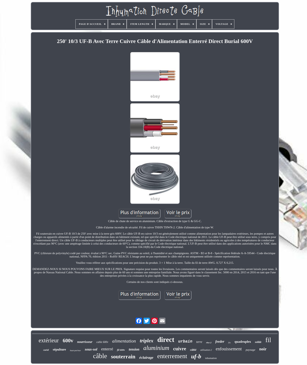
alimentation (124, 340)
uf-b (196, 356)
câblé (193, 349)
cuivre (179, 348)
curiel (46, 350)
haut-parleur (75, 350)
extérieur (49, 340)
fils (229, 343)
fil (268, 339)
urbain (185, 341)
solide (258, 342)
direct (165, 339)
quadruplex (243, 341)
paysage (250, 349)
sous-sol (91, 349)
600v (68, 340)
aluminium (156, 347)
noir (262, 349)
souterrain (123, 356)
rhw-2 (208, 342)
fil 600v (121, 349)
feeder (219, 341)
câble (100, 356)
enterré (107, 348)
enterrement (172, 356)
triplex (146, 340)
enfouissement (229, 348)
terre (199, 341)
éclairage (146, 357)
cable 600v (102, 342)
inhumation (211, 358)
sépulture (59, 349)
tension (134, 349)
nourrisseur (84, 341)
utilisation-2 (206, 350)
